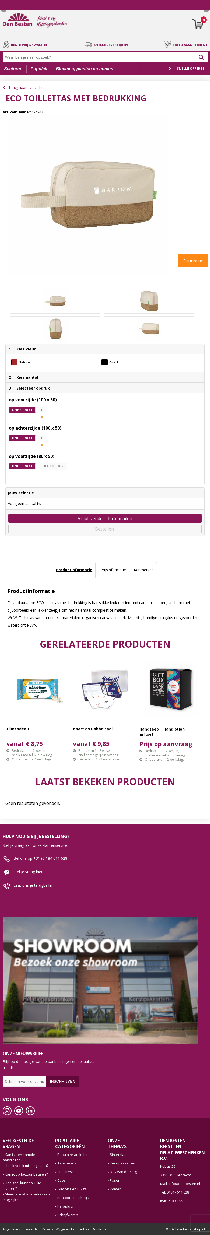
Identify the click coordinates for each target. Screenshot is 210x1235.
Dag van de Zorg (123, 1171)
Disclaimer (100, 1229)
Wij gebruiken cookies (72, 1229)
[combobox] (100, 57)
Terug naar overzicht (26, 87)
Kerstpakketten (122, 1163)
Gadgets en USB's (72, 1189)
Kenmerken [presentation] (144, 569)
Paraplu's (65, 1206)
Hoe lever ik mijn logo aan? (26, 1165)
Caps (61, 1180)
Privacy (47, 1229)
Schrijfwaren (67, 1214)
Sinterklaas (119, 1154)
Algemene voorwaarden (21, 1229)
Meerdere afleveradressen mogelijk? (26, 1197)
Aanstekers (66, 1163)
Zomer (115, 1189)
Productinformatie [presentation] (74, 569)
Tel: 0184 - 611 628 (174, 1192)
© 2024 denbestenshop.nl (185, 1229)
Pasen (115, 1180)
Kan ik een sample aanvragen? (19, 1157)
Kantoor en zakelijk (73, 1197)
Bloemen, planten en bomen (84, 68)
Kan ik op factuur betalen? (26, 1174)
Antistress (65, 1171)
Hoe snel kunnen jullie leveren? (22, 1185)
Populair (39, 68)
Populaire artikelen (73, 1154)
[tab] (74, 570)
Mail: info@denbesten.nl (180, 1183)
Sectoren (13, 68)
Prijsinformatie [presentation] (113, 569)
